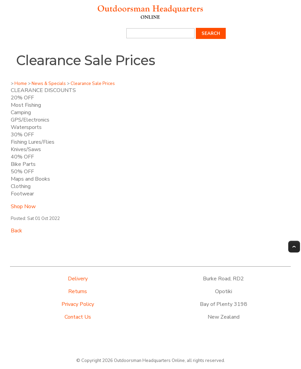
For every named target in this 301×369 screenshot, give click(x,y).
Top (294, 246)
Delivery (78, 278)
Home (20, 84)
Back (16, 230)
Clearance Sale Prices (93, 84)
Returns (77, 291)
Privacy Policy (77, 304)
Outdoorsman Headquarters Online (149, 361)
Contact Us (77, 317)
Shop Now (23, 206)
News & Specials (49, 84)
